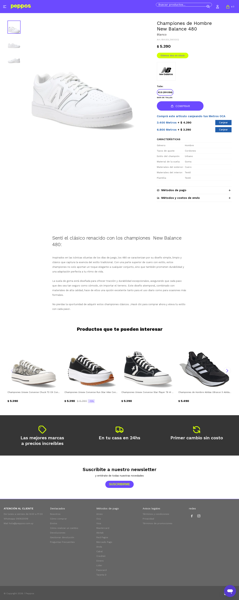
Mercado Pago (104, 542)
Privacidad (148, 518)
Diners (100, 560)
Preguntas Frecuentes (62, 542)
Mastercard (102, 528)
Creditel (100, 556)
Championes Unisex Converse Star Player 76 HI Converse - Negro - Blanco (148, 392)
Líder (99, 565)
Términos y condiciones (156, 514)
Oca (98, 518)
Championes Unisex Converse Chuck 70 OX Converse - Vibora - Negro (34, 392)
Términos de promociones (157, 523)
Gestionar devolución (62, 537)
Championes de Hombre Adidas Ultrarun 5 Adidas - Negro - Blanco (205, 392)
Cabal (99, 551)
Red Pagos (102, 537)
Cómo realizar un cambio (64, 528)
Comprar (183, 106)
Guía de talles (164, 97)
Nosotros (55, 514)
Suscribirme (119, 484)
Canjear (223, 122)
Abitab (100, 532)
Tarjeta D (101, 574)
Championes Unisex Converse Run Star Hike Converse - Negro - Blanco (91, 392)
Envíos (53, 523)
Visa (98, 523)
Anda (99, 546)
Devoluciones (57, 532)
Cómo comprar (58, 518)
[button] (208, 6)
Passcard (101, 570)
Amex (99, 514)
